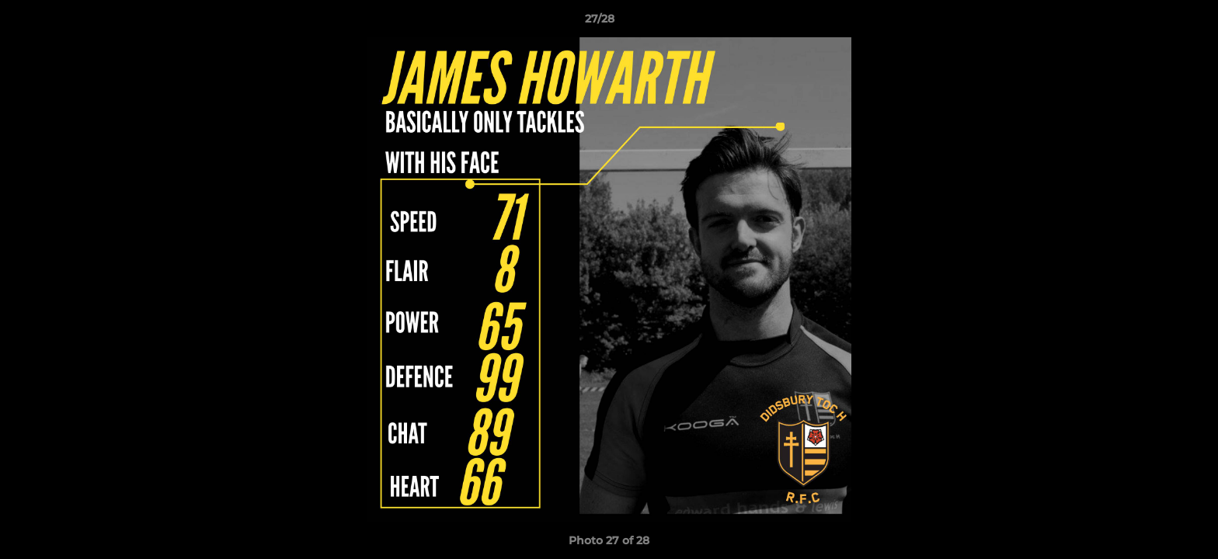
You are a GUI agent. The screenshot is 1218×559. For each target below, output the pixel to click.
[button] (1152, 23)
